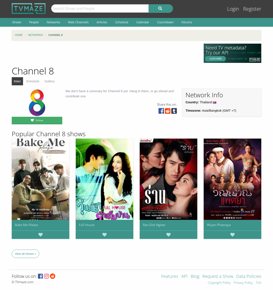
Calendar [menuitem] (142, 22)
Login (233, 9)
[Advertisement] (104, 53)
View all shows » (25, 253)
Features (169, 276)
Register (252, 9)
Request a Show (217, 276)
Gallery (49, 81)
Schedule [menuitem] (121, 22)
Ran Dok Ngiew (154, 225)
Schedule (32, 81)
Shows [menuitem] (16, 22)
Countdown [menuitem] (165, 22)
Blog (195, 276)
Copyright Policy (219, 283)
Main (17, 81)
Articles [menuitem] (102, 22)
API (184, 276)
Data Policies (248, 276)
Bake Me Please (26, 225)
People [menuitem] (34, 22)
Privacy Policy (243, 283)
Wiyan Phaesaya (219, 225)
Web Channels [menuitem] (78, 22)
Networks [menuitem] (53, 22)
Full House (86, 225)
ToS (258, 283)
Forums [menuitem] (187, 22)
